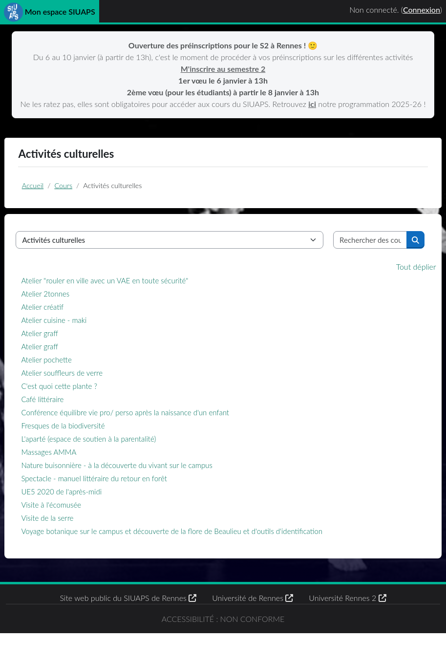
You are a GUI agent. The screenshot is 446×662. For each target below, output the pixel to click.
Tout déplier (391, 283)
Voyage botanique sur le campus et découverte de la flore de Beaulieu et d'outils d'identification (196, 548)
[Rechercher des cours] (355, 257)
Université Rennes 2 (347, 614)
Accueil (51, 198)
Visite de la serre (72, 535)
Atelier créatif (67, 324)
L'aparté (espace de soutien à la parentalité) (113, 455)
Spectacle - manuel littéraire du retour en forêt (118, 495)
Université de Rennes (252, 614)
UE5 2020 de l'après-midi (86, 508)
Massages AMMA (73, 469)
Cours (82, 198)
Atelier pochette (71, 376)
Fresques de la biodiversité (87, 442)
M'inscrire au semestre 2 (223, 68)
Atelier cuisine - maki (78, 337)
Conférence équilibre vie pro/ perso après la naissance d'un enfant (150, 429)
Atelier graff (64, 350)
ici (330, 103)
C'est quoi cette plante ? (84, 403)
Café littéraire (67, 416)
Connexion (421, 9)
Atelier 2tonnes (70, 310)
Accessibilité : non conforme (223, 641)
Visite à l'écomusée (76, 521)
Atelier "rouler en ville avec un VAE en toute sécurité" (129, 297)
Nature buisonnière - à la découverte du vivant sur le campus (141, 482)
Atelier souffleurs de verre (86, 389)
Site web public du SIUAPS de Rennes (128, 614)
